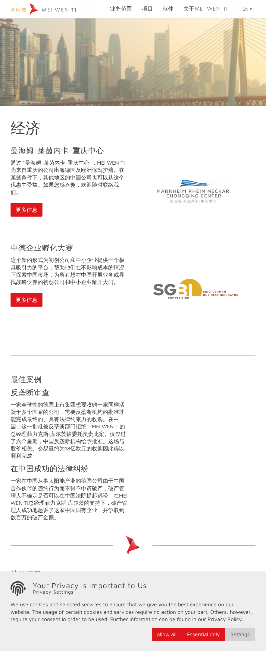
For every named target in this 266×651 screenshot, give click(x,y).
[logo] (53, 12)
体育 (144, 592)
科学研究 (26, 592)
